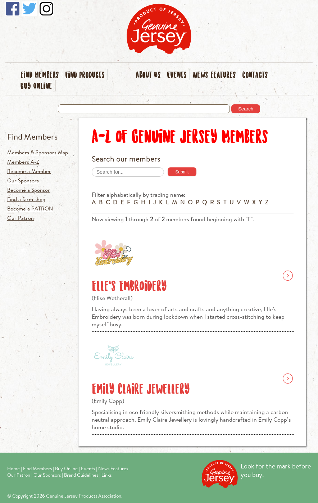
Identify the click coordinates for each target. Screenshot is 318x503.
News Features (214, 75)
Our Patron (20, 217)
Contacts (255, 75)
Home (13, 468)
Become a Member (29, 171)
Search (245, 109)
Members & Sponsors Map (37, 152)
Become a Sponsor (28, 189)
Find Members (40, 75)
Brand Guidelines (81, 475)
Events (177, 75)
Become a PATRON (30, 208)
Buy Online (36, 86)
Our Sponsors (23, 180)
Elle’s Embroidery (129, 286)
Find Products (85, 75)
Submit (181, 172)
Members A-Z (23, 161)
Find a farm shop (26, 199)
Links (106, 475)
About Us (148, 75)
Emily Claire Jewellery (141, 389)
